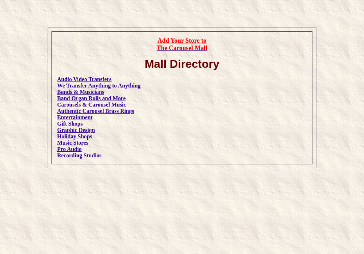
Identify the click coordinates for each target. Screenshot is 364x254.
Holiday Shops (74, 136)
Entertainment (74, 117)
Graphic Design (76, 130)
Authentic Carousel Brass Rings (95, 111)
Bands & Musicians (80, 92)
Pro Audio (69, 149)
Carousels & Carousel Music (91, 105)
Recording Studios (79, 155)
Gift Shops (70, 124)
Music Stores (72, 143)
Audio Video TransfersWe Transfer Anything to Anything (99, 82)
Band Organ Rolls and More (91, 98)
